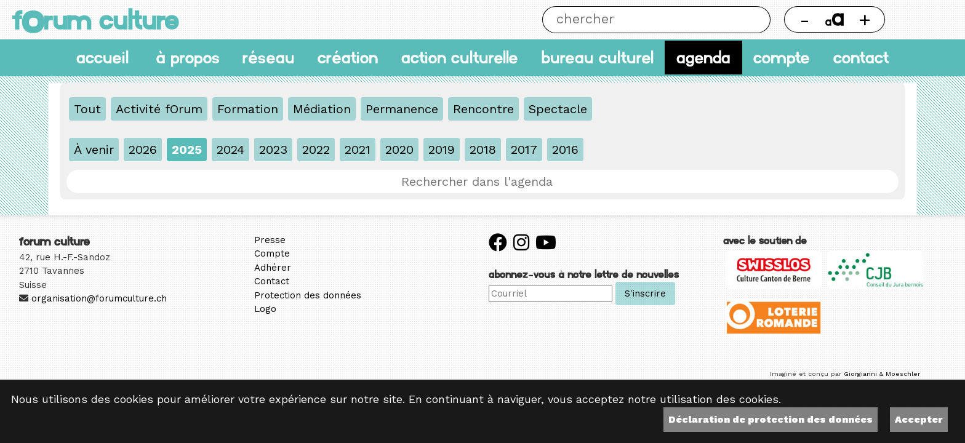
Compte (781, 57)
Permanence (402, 109)
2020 (399, 149)
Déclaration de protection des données (770, 419)
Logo (265, 308)
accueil (102, 57)
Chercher (757, 19)
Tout (87, 109)
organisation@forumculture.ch (99, 298)
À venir (94, 149)
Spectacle (558, 109)
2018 (483, 149)
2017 (524, 149)
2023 (273, 149)
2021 (357, 149)
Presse (270, 239)
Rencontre (483, 109)
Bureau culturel (597, 57)
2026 (143, 149)
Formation (247, 109)
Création (348, 57)
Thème (926, 19)
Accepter (919, 419)
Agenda (703, 57)
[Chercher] (642, 19)
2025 (187, 149)
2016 (565, 149)
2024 (230, 149)
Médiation (322, 109)
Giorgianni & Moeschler (882, 374)
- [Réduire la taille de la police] (804, 19)
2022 (316, 149)
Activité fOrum (159, 109)
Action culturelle (459, 57)
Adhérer (272, 267)
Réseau (268, 57)
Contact (861, 57)
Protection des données (307, 295)
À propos (188, 57)
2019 (441, 149)
